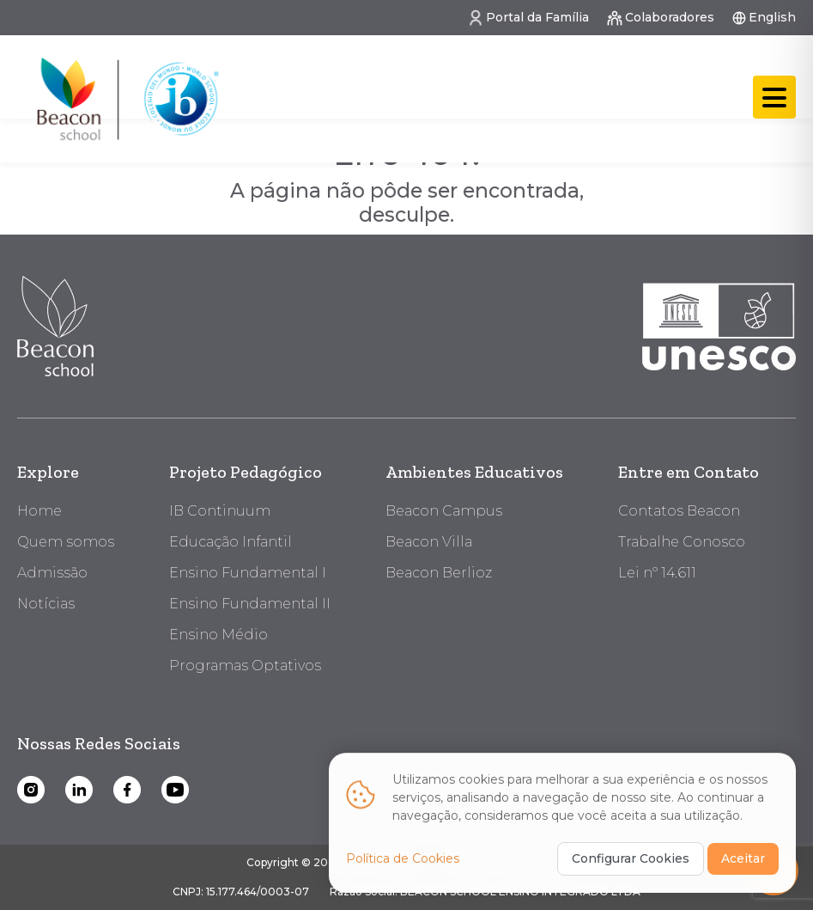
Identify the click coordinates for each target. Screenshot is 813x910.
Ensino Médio (218, 634)
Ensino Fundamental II (250, 603)
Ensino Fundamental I (247, 573)
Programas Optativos (245, 665)
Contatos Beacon (679, 511)
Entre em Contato (688, 471)
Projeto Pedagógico (245, 471)
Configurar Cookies (630, 850)
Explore (48, 471)
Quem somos (65, 542)
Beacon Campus (443, 511)
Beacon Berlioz (438, 573)
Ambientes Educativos (474, 471)
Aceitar (743, 850)
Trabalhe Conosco (681, 542)
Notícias (46, 603)
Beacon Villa (428, 542)
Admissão (52, 573)
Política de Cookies (402, 850)
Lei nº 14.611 (657, 573)
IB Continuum (219, 511)
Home (39, 511)
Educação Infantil (230, 542)
